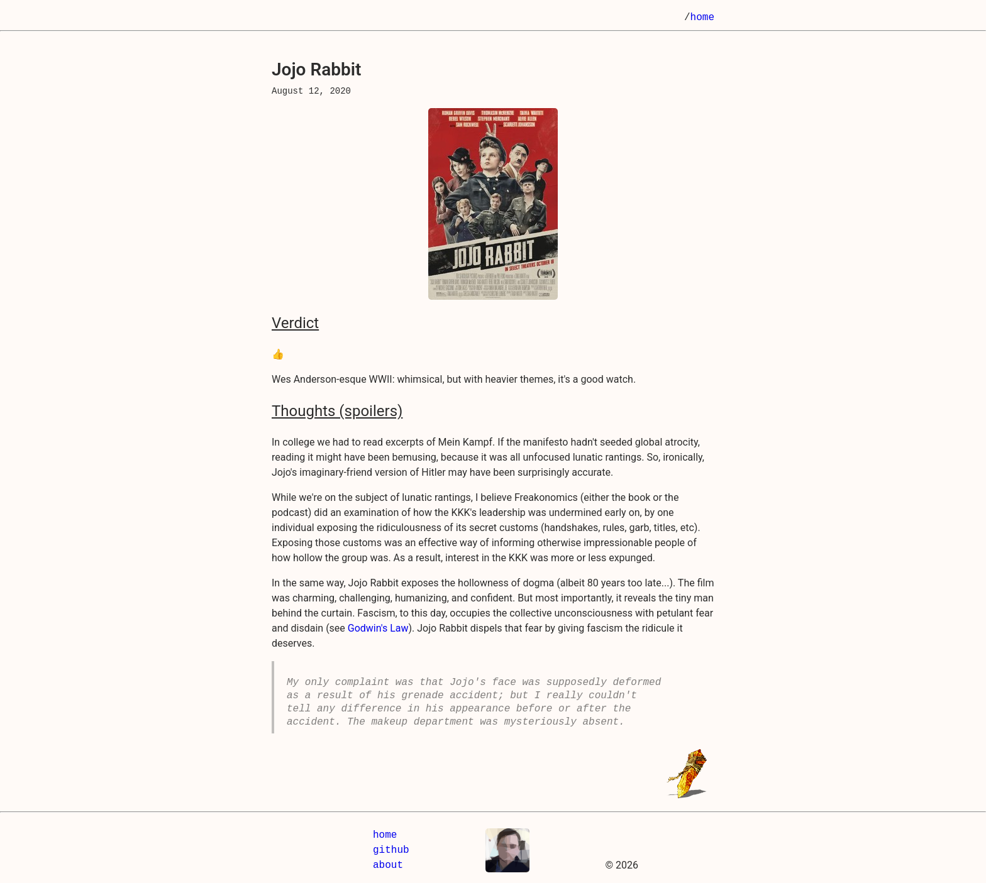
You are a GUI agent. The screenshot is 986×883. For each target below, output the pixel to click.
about (388, 865)
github (391, 850)
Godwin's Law (378, 628)
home (702, 17)
